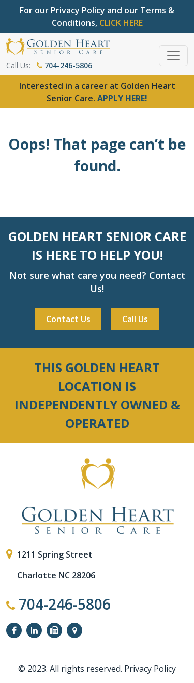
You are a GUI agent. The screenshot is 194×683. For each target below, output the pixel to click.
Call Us (135, 319)
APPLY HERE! (122, 98)
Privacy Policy (150, 668)
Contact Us (68, 319)
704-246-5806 (64, 65)
